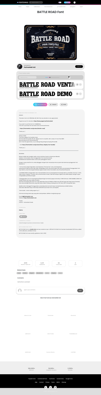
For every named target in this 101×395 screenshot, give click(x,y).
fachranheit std (29, 67)
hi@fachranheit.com (27, 196)
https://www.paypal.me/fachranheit (43, 121)
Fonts (19, 6)
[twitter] (50, 387)
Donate (23, 216)
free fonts (31, 370)
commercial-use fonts (51, 370)
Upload (67, 2)
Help (36, 382)
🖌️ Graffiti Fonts (61, 6)
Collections (37, 6)
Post (80, 290)
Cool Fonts (52, 378)
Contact (79, 66)
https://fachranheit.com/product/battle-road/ (32, 128)
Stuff (81, 6)
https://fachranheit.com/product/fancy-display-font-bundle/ (38, 144)
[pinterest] (55, 387)
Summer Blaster (50, 352)
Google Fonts (69, 378)
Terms (53, 382)
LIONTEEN (73, 352)
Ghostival (73, 315)
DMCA (58, 382)
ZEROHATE (27, 334)
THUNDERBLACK (73, 334)
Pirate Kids (50, 315)
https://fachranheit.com (30, 198)
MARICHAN (28, 352)
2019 (25, 263)
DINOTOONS (50, 334)
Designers (72, 6)
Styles (27, 6)
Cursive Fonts (60, 378)
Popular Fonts (32, 378)
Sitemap (64, 382)
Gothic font (33, 229)
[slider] (49, 77)
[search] (36, 2)
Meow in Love (27, 315)
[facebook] (45, 387)
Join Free (81, 2)
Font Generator (48, 6)
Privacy (47, 382)
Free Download (40, 104)
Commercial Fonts (42, 378)
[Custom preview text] (27, 77)
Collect (53, 104)
